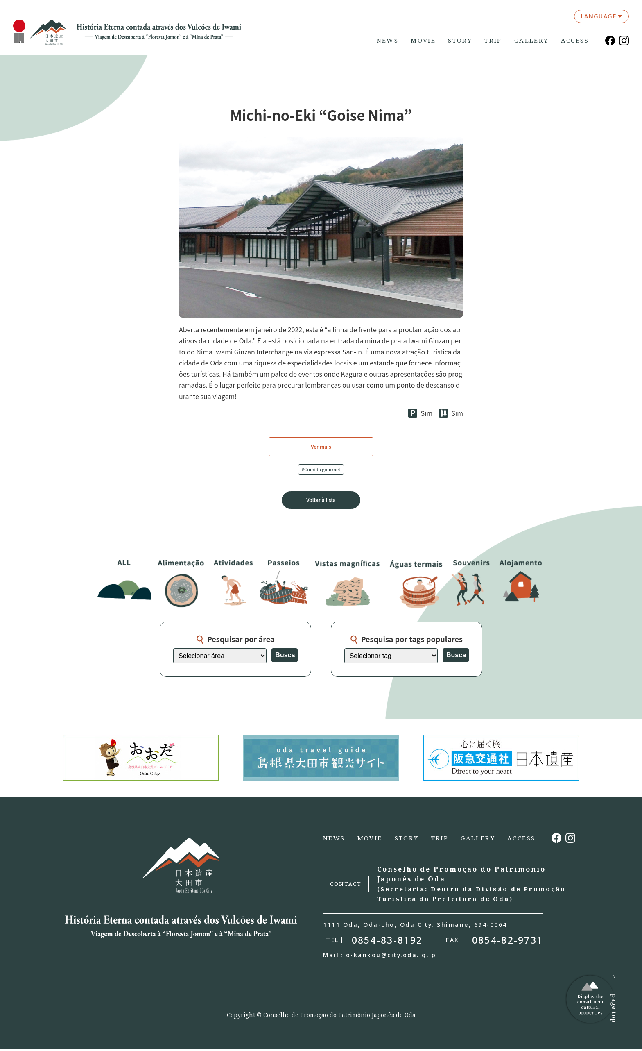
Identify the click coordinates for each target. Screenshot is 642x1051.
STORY (460, 40)
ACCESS (575, 40)
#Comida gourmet (321, 470)
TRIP (493, 40)
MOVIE (423, 40)
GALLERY (531, 40)
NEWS (388, 40)
